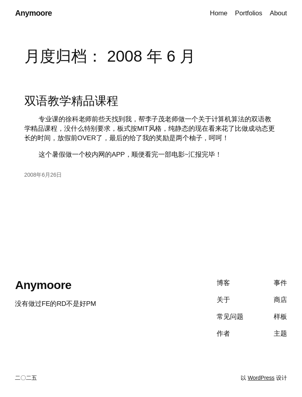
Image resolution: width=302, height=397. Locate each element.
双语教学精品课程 (71, 100)
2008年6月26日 (43, 175)
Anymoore (33, 13)
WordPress (261, 378)
